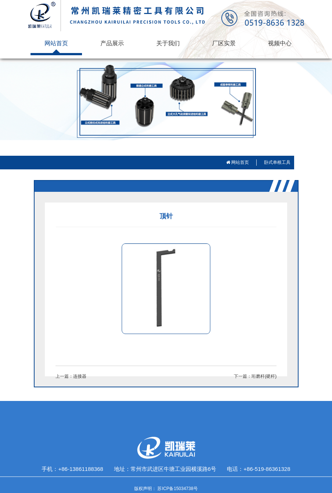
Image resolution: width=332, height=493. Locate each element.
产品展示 (112, 43)
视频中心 (280, 43)
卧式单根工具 (277, 162)
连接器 (79, 376)
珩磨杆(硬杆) (263, 376)
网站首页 (56, 43)
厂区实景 (224, 43)
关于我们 (168, 43)
